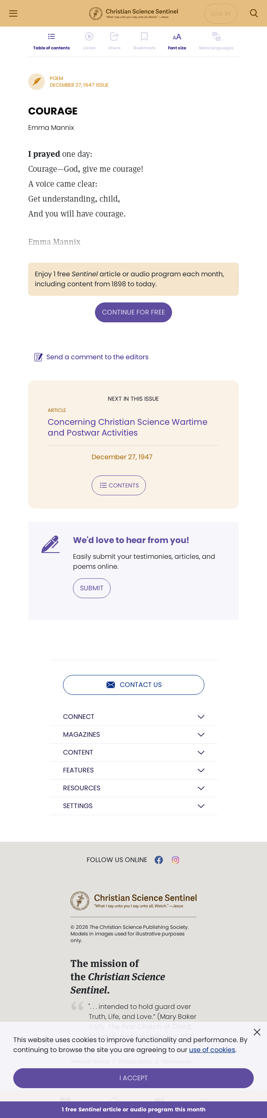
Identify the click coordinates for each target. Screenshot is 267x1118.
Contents (119, 485)
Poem (56, 78)
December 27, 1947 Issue (79, 84)
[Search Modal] (254, 13)
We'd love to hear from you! (131, 540)
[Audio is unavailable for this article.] (89, 41)
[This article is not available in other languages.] (216, 41)
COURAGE (53, 111)
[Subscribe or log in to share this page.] (114, 41)
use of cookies (212, 1050)
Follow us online (117, 860)
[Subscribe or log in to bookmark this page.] (144, 41)
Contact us (134, 685)
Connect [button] (79, 716)
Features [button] (78, 770)
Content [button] (78, 752)
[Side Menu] (13, 13)
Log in (220, 14)
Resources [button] (81, 788)
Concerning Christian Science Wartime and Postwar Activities (127, 427)
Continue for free (133, 312)
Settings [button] (77, 806)
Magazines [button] (81, 734)
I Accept (133, 1078)
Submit (92, 588)
